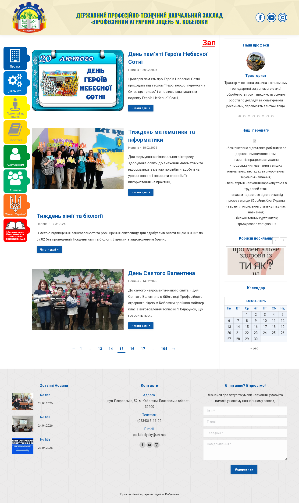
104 (164, 349)
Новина (133, 70)
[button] (239, 116)
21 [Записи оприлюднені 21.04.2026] (238, 333)
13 (100, 349)
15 (121, 349)
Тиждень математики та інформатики (161, 136)
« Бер (254, 348)
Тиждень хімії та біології (70, 216)
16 (132, 349)
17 (143, 349)
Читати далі (141, 108)
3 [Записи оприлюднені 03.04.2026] (265, 314)
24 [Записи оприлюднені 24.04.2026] (265, 333)
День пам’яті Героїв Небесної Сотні (167, 58)
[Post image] (22, 401)
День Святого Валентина (161, 273)
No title (45, 395)
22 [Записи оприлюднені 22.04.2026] (247, 333)
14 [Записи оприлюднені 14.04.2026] (238, 327)
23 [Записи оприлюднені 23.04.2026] (256, 333)
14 (111, 349)
